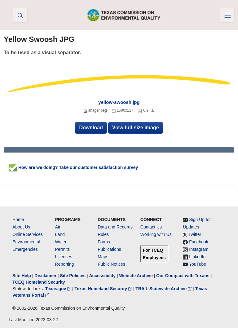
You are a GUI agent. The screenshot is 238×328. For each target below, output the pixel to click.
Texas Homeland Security (104, 288)
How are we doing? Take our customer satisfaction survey (73, 167)
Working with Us (156, 234)
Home (18, 219)
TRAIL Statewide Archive (164, 288)
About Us (21, 226)
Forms (104, 241)
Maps (103, 256)
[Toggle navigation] (227, 15)
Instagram (198, 249)
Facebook (198, 241)
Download (91, 127)
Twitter (194, 234)
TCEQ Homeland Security (38, 282)
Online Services (27, 234)
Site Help (21, 275)
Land (60, 234)
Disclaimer (45, 275)
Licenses (63, 256)
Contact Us (151, 226)
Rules (103, 234)
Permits (62, 249)
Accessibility (103, 275)
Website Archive (136, 275)
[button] (20, 15)
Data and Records (115, 226)
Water (61, 241)
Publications (109, 249)
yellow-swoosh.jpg (118, 102)
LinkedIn (197, 256)
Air (57, 226)
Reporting (64, 264)
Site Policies (73, 275)
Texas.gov (58, 288)
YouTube (197, 264)
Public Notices (111, 264)
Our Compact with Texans (182, 275)
